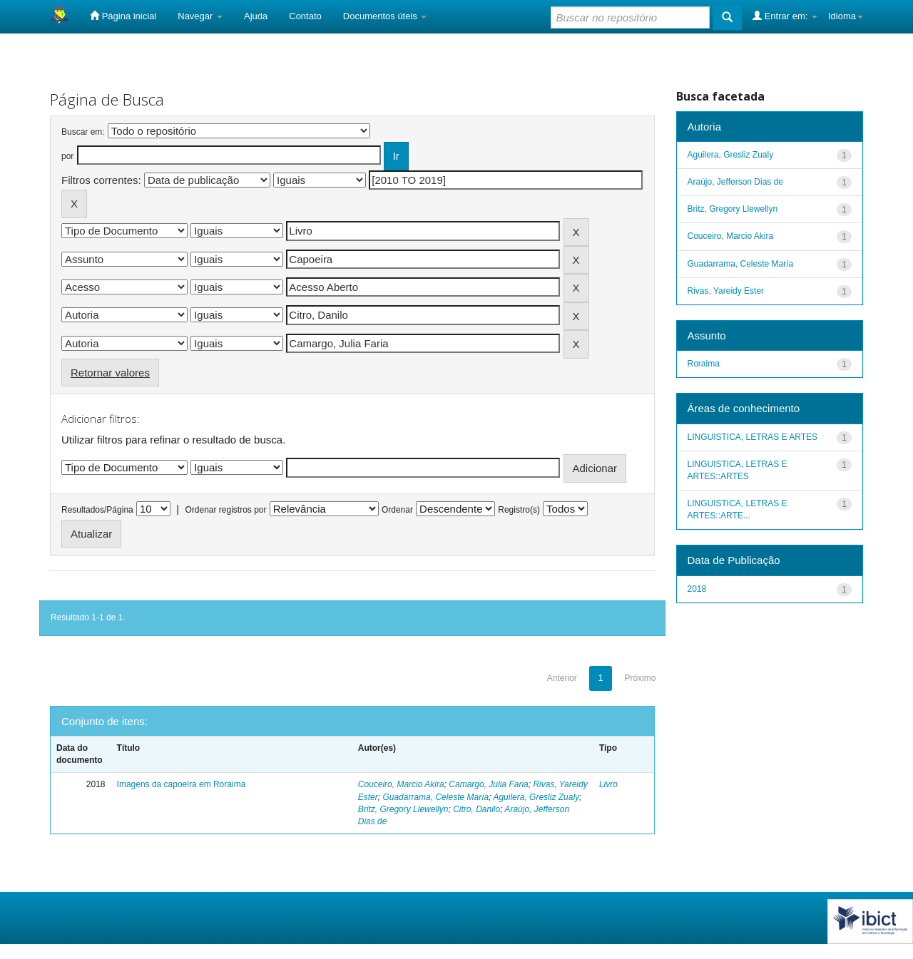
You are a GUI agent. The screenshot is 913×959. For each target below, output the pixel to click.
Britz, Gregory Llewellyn (403, 809)
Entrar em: (785, 15)
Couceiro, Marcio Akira (401, 784)
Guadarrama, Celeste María (435, 797)
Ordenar (397, 510)
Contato (305, 16)
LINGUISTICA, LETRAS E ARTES (753, 437)
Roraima (704, 364)
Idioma (845, 16)
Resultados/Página (97, 510)
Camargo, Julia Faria (488, 784)
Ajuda (255, 16)
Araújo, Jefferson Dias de (736, 182)
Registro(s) (519, 510)
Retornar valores (110, 372)
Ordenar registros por (225, 510)
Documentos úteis (385, 16)
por (67, 156)
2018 (697, 589)
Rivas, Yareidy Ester (726, 291)
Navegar (200, 16)
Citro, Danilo (476, 809)
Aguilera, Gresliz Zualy (536, 797)
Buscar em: (83, 132)
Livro (608, 784)
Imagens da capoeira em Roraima (181, 784)
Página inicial (123, 15)
